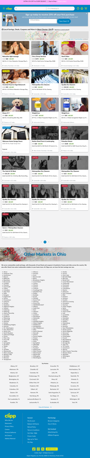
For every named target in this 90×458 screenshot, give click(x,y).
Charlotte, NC (34, 372)
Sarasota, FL (54, 399)
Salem (4, 341)
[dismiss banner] (86, 14)
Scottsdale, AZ (54, 402)
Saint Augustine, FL (54, 392)
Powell (64, 338)
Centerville (65, 283)
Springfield (36, 343)
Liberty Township (8, 313)
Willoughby (36, 356)
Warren (64, 349)
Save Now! (64, 21)
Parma (5, 336)
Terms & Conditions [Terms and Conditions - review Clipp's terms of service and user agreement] (33, 430)
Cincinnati (65, 285)
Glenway (35, 301)
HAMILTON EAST (38, 305)
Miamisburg (65, 323)
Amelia (64, 272)
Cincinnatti (6, 286)
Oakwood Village (8, 334)
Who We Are (9, 420)
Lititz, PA (54, 372)
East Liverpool (66, 293)
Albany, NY (14, 366)
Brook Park (65, 280)
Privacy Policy (9, 426)
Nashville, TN (75, 376)
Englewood (6, 296)
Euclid (34, 296)
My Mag (30, 442)
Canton (35, 283)
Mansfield (65, 318)
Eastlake (35, 295)
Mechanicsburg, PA (54, 376)
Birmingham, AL (14, 379)
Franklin (64, 300)
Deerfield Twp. (37, 291)
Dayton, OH (14, 392)
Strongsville (65, 343)
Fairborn (64, 296)
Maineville (35, 318)
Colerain (35, 288)
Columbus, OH (13, 389)
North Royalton (7, 333)
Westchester (36, 353)
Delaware (64, 291)
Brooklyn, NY (34, 366)
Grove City (36, 303)
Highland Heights (8, 306)
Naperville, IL (75, 372)
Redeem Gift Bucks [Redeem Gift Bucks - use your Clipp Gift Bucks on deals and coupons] (33, 424)
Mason (34, 320)
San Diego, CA (54, 396)
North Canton (66, 329)
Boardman (6, 280)
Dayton (64, 290)
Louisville (5, 315)
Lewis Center (66, 311)
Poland (34, 338)
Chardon (5, 285)
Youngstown (6, 359)
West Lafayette (7, 353)
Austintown (6, 275)
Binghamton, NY (14, 376)
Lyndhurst (6, 316)
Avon (34, 275)
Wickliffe (5, 356)
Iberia (63, 308)
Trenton (35, 346)
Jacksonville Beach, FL (34, 399)
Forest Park (36, 300)
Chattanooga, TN (34, 376)
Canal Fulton (36, 282)
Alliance (35, 272)
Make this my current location (62, 29)
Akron (4, 272)
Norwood (64, 333)
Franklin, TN (14, 402)
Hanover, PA (34, 392)
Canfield (5, 283)
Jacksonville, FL (34, 402)
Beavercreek (36, 277)
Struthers (5, 344)
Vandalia (5, 349)
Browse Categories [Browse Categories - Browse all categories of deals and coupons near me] (53, 421)
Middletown (36, 324)
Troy (4, 348)
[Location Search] (60, 9)
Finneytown (6, 300)
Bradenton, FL (14, 382)
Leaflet (71, 39)
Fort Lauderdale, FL (14, 399)
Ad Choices (8, 435)
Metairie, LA (54, 382)
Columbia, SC (14, 386)
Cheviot (35, 285)
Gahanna (5, 301)
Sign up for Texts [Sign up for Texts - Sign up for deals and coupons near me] (32, 439)
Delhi (4, 293)
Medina (64, 321)
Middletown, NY (75, 366)
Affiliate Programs (53, 435)
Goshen (5, 303)
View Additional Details (45, 3)
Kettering (64, 310)
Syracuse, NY (75, 392)
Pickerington (65, 336)
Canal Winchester (67, 282)
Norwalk (35, 333)
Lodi (63, 313)
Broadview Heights (38, 280)
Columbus (6, 290)
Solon (34, 341)
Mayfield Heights (38, 321)
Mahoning (6, 318)
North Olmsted (37, 331)
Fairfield (35, 298)
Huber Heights (66, 306)
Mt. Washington (8, 328)
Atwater (35, 273)
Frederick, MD (34, 386)
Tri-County (65, 346)
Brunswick (6, 282)
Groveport (65, 303)
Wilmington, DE (75, 399)
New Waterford (7, 329)
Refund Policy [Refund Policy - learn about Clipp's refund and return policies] (31, 427)
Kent (34, 310)
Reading (35, 339)
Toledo (5, 346)
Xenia (63, 358)
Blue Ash (64, 278)
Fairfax (5, 298)
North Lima (6, 331)
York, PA (74, 402)
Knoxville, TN (54, 366)
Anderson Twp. (7, 273)
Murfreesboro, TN (74, 369)
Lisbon (34, 313)
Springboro (65, 341)
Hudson (5, 308)
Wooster (5, 358)
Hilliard (35, 306)
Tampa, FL (75, 396)
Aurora (64, 273)
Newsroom (8, 423)
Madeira (64, 316)
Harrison (64, 305)
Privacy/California (10, 432)
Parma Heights (37, 336)
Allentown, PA (14, 369)
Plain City (6, 338)
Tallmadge (35, 344)
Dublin (34, 293)
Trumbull (35, 348)
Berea (34, 278)
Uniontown (65, 348)
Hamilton (5, 305)
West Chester (37, 351)
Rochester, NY (54, 389)
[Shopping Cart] (86, 8)
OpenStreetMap (78, 39)
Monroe (5, 326)
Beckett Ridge (66, 277)
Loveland (35, 315)
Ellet (63, 295)
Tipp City (64, 344)
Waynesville (6, 351)
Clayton (35, 286)
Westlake (64, 354)
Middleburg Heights (9, 324)
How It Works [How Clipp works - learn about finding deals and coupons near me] (52, 424)
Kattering (5, 310)
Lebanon (35, 311)
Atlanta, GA (14, 372)
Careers (7, 429)
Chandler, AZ (34, 369)
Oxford (35, 334)
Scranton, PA (75, 386)
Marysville (6, 320)
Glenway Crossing (67, 301)
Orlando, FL (74, 379)
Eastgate (5, 295)
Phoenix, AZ (74, 382)
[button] (89, 2)
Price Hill (5, 339)
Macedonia (36, 316)
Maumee (5, 321)
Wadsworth (36, 349)
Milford (64, 324)
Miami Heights (37, 323)
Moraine (64, 326)
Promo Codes (31, 436)
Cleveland (65, 286)
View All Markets (45, 407)
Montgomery (36, 326)
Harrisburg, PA (34, 396)
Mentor (5, 323)
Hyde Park (36, 308)
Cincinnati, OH (34, 379)
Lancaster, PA (54, 369)
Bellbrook (5, 278)
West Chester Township (69, 351)
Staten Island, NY (74, 389)
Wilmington (65, 356)
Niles (34, 329)
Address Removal (10, 438)
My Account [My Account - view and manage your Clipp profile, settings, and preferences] (31, 421)
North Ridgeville (66, 331)
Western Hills (7, 354)
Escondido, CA (13, 396)
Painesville (65, 334)
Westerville (36, 354)
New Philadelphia (67, 328)
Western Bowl (66, 353)
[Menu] (4, 8)
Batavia (5, 277)
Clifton (5, 288)
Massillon (64, 320)
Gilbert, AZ (34, 389)
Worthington (36, 358)
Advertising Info (53, 432)
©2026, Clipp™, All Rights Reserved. (44, 453)
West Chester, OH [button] (44, 29)
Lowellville (65, 315)
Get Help (30, 433)
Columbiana (65, 288)
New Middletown (38, 328)
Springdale (6, 343)
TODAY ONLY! (62, 1)
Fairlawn (64, 298)
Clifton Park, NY (34, 382)
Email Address (35, 20)
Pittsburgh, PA (54, 386)
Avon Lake (65, 275)
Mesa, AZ (54, 379)
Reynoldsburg (66, 339)
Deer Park (6, 291)
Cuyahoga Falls (37, 290)
